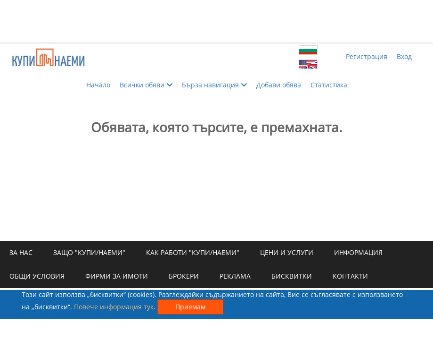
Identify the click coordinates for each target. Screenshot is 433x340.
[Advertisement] (216, 21)
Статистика (328, 84)
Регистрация (366, 56)
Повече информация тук (114, 306)
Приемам (190, 306)
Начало (98, 84)
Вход (404, 56)
